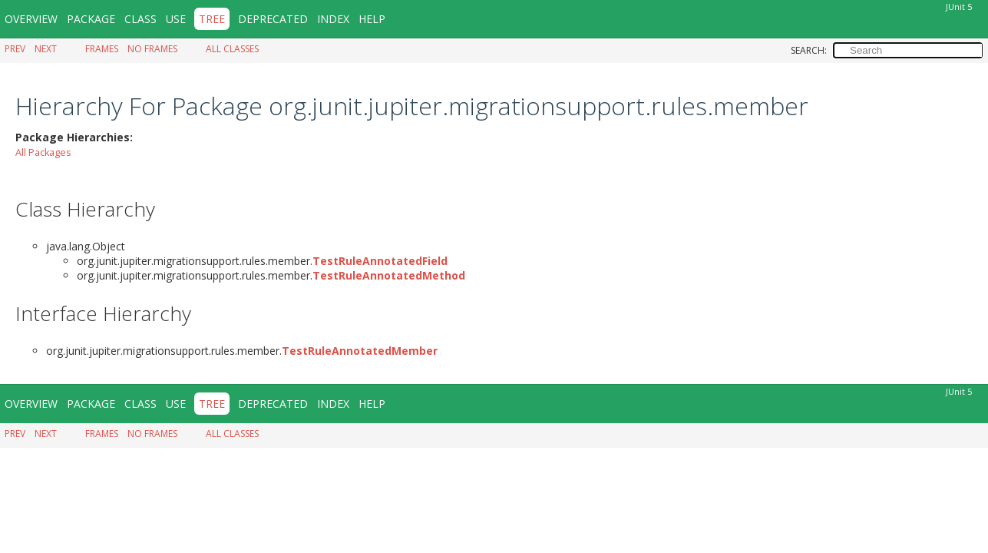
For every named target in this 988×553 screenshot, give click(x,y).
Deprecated (273, 19)
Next (46, 48)
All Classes (232, 48)
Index (333, 19)
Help (372, 19)
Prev (15, 48)
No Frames (152, 48)
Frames (101, 48)
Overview (31, 19)
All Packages (43, 151)
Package (91, 19)
